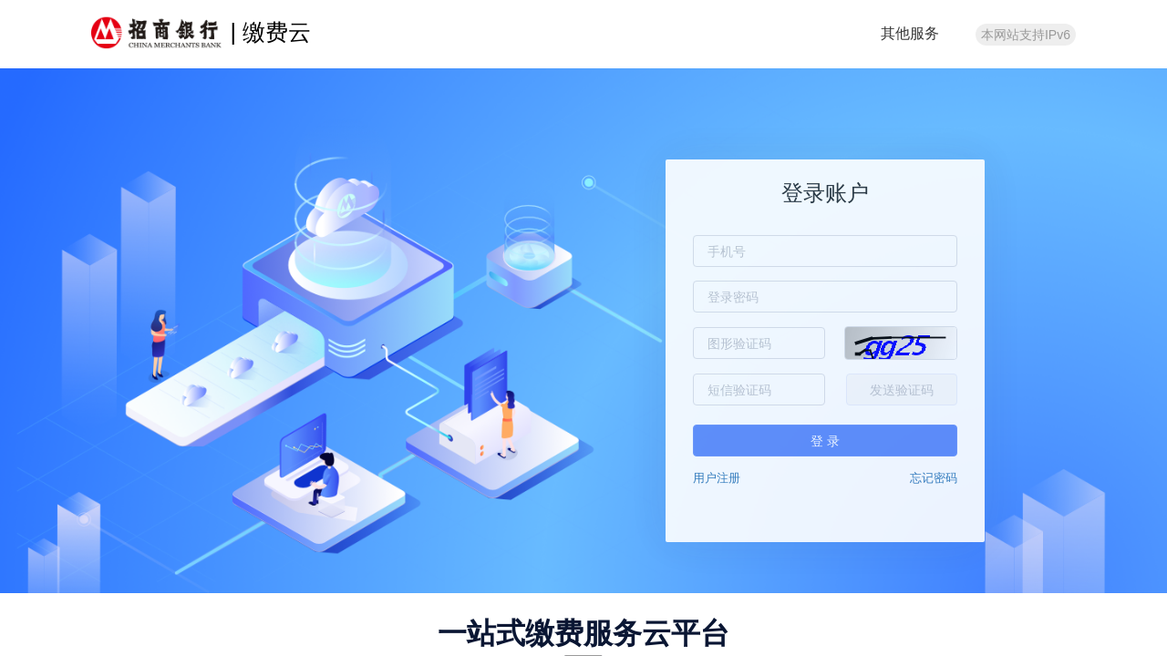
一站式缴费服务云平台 (583, 633)
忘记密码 (933, 478)
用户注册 (716, 478)
